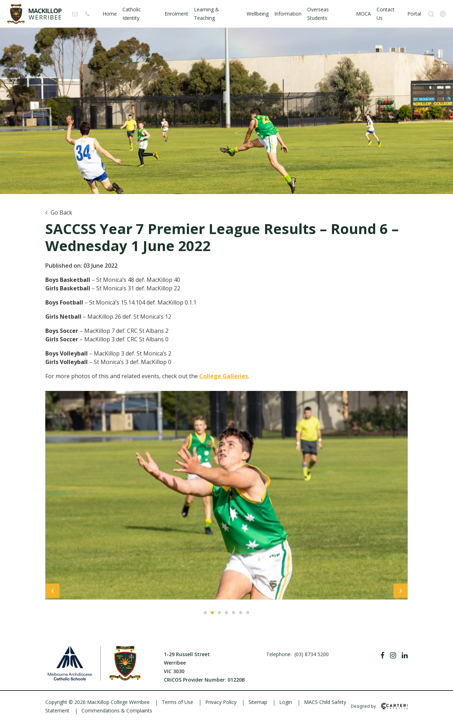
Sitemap (257, 702)
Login (285, 702)
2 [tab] (212, 612)
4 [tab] (226, 612)
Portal (414, 13)
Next (401, 592)
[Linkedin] (405, 655)
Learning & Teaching (206, 13)
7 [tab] (247, 612)
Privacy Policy (220, 702)
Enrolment (176, 13)
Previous (52, 592)
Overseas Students (318, 13)
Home (110, 13)
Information (288, 13)
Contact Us (386, 13)
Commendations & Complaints (116, 710)
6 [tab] (240, 612)
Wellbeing (258, 13)
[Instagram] (393, 655)
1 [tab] (205, 612)
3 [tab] (219, 612)
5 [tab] (233, 612)
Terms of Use (177, 702)
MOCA (363, 13)
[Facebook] (382, 655)
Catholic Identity (131, 13)
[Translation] (443, 14)
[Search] (431, 14)
